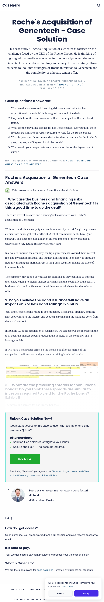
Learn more (67, 586)
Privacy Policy (49, 475)
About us (17, 589)
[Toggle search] (99, 5)
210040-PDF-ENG (70, 84)
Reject (60, 593)
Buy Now (25, 459)
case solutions (45, 569)
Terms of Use (59, 471)
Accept (86, 593)
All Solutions (40, 589)
